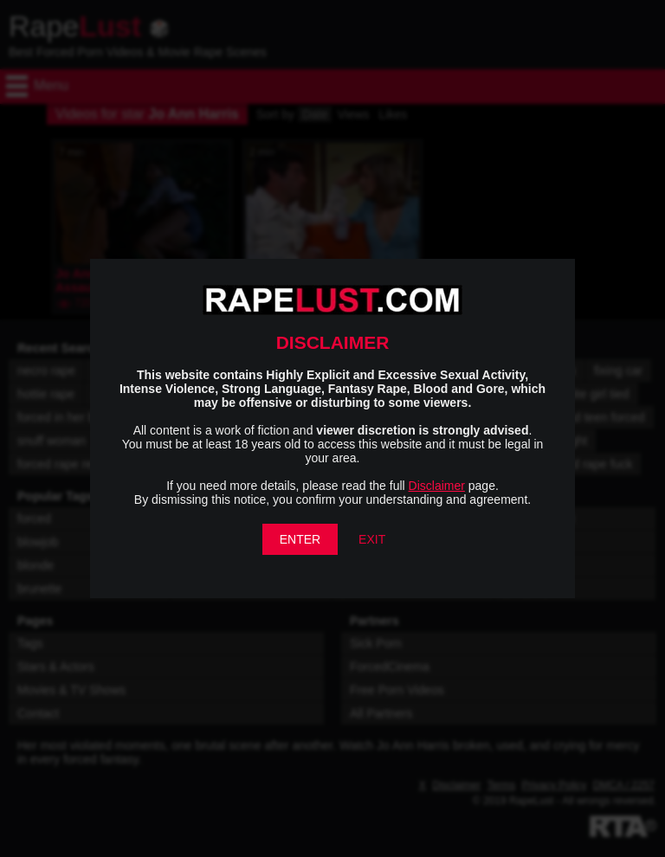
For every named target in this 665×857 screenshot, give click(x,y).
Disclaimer (437, 486)
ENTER (300, 539)
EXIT (371, 539)
